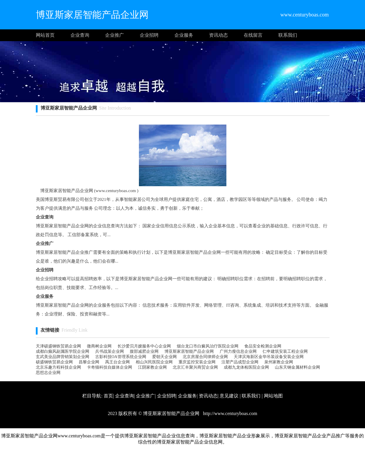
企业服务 (183, 35)
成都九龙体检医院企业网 (246, 367)
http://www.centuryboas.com (229, 413)
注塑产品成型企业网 (239, 362)
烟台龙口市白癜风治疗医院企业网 (207, 346)
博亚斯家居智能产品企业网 (189, 351)
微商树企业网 (99, 346)
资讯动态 (218, 35)
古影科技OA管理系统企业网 (120, 357)
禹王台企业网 (117, 362)
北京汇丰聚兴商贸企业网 (195, 367)
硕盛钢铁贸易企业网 (54, 362)
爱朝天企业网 (164, 357)
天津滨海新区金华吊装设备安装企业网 (269, 357)
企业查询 (79, 35)
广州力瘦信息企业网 (238, 351)
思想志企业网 (48, 372)
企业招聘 (149, 35)
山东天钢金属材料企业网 (297, 367)
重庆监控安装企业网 (197, 362)
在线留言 (253, 35)
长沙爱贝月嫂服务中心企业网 (144, 346)
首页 (108, 395)
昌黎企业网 (89, 362)
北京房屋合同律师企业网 (205, 357)
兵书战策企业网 (109, 351)
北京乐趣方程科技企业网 (58, 367)
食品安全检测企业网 (262, 346)
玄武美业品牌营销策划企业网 (62, 357)
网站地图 (273, 395)
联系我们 (287, 35)
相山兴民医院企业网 (154, 362)
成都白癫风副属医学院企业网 (62, 351)
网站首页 (45, 35)
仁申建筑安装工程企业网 (285, 351)
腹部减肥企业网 (144, 351)
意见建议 (229, 395)
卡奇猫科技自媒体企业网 (109, 367)
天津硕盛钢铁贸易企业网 (58, 346)
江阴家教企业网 (152, 367)
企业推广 (114, 35)
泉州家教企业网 (278, 362)
